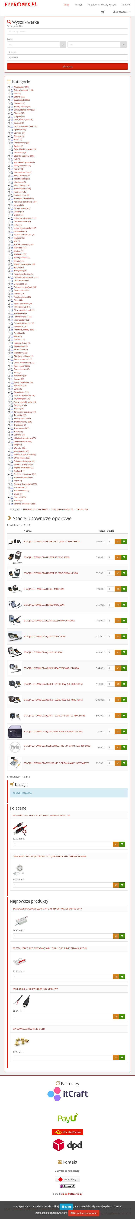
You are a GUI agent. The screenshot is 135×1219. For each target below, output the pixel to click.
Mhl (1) (17, 241)
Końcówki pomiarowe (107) (25, 202)
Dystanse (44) (20, 129)
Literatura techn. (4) (22, 221)
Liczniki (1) (18, 215)
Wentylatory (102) (21, 451)
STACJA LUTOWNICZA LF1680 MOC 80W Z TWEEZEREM (51, 541)
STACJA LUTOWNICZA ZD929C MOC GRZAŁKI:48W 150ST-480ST (56, 763)
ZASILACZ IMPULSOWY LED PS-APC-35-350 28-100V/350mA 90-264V (47, 908)
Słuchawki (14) (20, 376)
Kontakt (126, 4)
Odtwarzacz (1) (20, 284)
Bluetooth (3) (19, 103)
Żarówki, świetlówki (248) (25, 504)
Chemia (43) (19, 113)
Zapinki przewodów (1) (23, 468)
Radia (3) (18, 336)
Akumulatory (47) (21, 87)
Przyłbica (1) (19, 333)
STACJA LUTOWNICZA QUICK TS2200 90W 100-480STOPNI (53, 699)
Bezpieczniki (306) (22, 100)
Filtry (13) (18, 139)
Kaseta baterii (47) (22, 179)
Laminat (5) (19, 205)
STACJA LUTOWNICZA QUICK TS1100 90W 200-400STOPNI (53, 684)
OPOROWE (82, 509)
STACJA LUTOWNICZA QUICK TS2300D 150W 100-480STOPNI (54, 715)
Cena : (10, 39)
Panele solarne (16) (22, 297)
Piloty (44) (18, 300)
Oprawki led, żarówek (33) (25, 287)
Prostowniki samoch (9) (24, 323)
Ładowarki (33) (20, 231)
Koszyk (78, 4)
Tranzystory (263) (21, 428)
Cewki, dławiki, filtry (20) (24, 110)
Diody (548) (19, 123)
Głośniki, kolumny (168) (24, 156)
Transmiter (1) (20, 425)
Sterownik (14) (20, 385)
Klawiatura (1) (20, 182)
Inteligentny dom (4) (22, 166)
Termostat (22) (20, 415)
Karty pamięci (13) (22, 175)
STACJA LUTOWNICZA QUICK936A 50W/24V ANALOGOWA (53, 731)
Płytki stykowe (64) (22, 307)
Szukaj (68, 66)
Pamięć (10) (19, 294)
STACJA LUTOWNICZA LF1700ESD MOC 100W (46, 557)
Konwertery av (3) (21, 195)
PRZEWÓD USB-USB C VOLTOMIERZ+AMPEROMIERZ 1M (41, 815)
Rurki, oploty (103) (22, 366)
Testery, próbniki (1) (22, 418)
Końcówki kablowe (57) (24, 198)
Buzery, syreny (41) (22, 107)
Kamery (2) (18, 169)
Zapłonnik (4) (19, 471)
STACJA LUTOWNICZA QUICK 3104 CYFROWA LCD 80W (51, 668)
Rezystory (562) (21, 353)
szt (118, 541)
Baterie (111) (19, 97)
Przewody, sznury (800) (24, 330)
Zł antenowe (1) (20, 487)
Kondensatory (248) (22, 189)
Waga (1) (18, 445)
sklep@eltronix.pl (71, 1193)
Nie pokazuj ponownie (83, 1214)
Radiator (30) (19, 340)
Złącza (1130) (20, 497)
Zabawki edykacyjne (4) (24, 461)
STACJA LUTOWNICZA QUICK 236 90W (43, 652)
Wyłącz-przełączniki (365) (25, 454)
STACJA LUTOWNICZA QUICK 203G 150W (44, 636)
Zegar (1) (18, 481)
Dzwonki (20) (19, 133)
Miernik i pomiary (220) (24, 244)
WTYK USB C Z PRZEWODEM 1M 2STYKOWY (35, 988)
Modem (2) (18, 251)
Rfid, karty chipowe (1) (23, 356)
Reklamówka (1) (21, 346)
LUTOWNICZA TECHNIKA (35, 509)
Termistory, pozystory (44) (25, 412)
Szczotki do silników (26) (24, 395)
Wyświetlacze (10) (22, 458)
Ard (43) (17, 93)
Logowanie (121, 11)
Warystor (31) (19, 448)
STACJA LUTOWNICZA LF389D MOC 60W (44, 588)
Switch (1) (18, 389)
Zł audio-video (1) (21, 491)
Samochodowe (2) (22, 369)
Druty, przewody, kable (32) (25, 126)
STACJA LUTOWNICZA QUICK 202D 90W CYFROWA (49, 620)
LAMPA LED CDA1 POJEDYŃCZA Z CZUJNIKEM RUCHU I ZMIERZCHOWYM (49, 856)
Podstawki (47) (20, 313)
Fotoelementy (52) (22, 143)
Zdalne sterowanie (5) (23, 477)
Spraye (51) (19, 379)
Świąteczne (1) (20, 405)
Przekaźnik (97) (20, 327)
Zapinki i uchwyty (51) (23, 464)
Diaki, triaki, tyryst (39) (23, 120)
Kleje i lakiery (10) (21, 185)
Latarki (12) (19, 212)
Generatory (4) (20, 152)
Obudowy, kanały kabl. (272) (26, 277)
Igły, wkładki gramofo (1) (24, 162)
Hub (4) (17, 159)
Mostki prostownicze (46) (24, 264)
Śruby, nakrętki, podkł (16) (25, 402)
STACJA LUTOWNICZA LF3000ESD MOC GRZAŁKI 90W (51, 573)
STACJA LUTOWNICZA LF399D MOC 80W (44, 604)
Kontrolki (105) (20, 192)
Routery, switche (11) (23, 359)
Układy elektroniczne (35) (25, 438)
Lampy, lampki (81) (22, 208)
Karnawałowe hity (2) (23, 172)
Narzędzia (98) (20, 271)
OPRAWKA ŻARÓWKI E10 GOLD (29, 1028)
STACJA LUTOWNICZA (62, 509)
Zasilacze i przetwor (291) (25, 474)
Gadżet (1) (18, 146)
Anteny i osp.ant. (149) (23, 90)
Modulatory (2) (20, 254)
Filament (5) (19, 136)
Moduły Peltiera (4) (22, 258)
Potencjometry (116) (22, 317)
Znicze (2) (18, 500)
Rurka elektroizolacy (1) (24, 363)
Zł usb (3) (18, 494)
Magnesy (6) (19, 238)
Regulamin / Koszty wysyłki (102, 4)
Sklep (66, 4)
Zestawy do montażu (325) (25, 484)
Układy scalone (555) (23, 441)
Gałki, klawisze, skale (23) (25, 149)
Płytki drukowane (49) (23, 303)
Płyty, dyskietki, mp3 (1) (24, 310)
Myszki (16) (19, 267)
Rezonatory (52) (21, 349)
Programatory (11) (22, 320)
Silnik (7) (17, 372)
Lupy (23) (18, 225)
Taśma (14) (19, 409)
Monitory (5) (19, 261)
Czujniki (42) (19, 116)
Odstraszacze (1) (21, 280)
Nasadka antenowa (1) (23, 274)
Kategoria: (11, 52)
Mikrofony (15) (20, 248)
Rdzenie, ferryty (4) (22, 343)
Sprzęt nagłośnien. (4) (23, 382)
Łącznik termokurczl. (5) (24, 234)
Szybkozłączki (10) (22, 399)
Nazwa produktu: (15, 26)
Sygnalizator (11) (21, 392)
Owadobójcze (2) (21, 290)
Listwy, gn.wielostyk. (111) (25, 218)
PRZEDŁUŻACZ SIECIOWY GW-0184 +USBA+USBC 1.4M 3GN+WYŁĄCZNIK (50, 948)
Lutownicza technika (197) (25, 228)
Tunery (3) (18, 432)
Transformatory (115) (23, 422)
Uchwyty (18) (19, 435)
